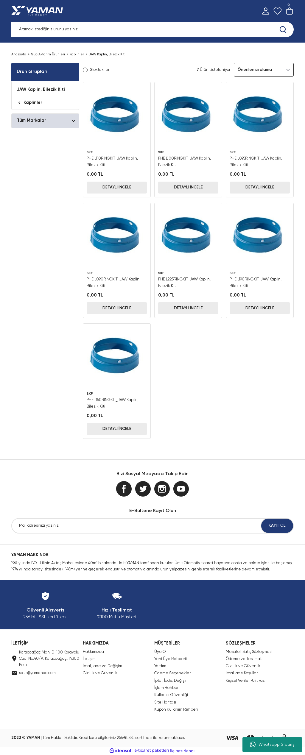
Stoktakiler (99, 70)
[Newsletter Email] (152, 526)
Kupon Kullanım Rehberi (176, 710)
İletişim (89, 659)
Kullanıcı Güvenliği (171, 695)
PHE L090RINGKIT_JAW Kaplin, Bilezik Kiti (113, 282)
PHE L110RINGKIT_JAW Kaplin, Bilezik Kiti (112, 162)
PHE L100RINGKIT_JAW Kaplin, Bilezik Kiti (184, 162)
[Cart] (289, 11)
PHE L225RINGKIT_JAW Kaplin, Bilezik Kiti (184, 282)
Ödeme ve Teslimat (244, 659)
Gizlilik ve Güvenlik (100, 673)
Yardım (160, 666)
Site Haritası (165, 702)
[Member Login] (266, 11)
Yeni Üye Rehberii (170, 659)
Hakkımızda (93, 652)
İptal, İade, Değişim (171, 681)
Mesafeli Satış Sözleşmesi (249, 652)
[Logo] (38, 11)
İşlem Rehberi (166, 688)
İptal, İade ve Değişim (102, 666)
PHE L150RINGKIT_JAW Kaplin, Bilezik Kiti (113, 403)
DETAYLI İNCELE (116, 187)
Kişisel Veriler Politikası (245, 681)
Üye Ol (160, 652)
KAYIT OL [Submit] (277, 526)
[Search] (152, 29)
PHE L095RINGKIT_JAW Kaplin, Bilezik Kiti (256, 162)
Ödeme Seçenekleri (173, 673)
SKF (90, 152)
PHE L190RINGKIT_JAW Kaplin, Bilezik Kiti (255, 282)
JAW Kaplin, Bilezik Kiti (107, 54)
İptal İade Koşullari (242, 673)
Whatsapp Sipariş (272, 744)
